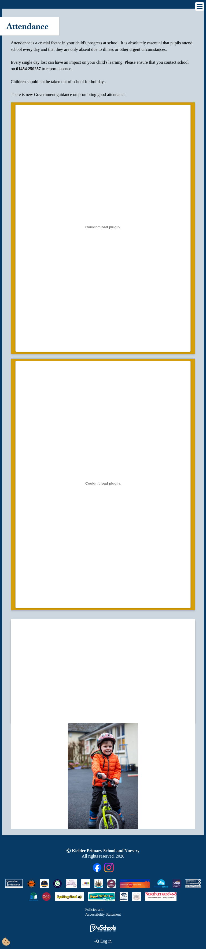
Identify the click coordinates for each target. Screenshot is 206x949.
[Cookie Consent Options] (6, 942)
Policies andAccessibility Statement (103, 912)
